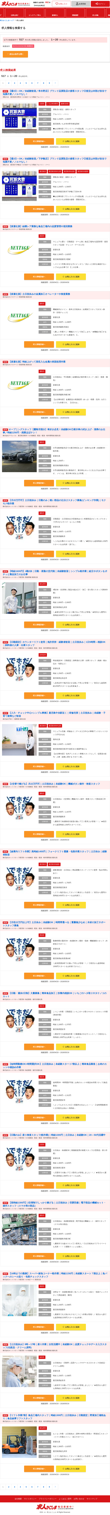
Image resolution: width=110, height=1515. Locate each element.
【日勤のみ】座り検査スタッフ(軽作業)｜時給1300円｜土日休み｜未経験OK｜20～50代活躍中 (57, 1135)
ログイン (100, 4)
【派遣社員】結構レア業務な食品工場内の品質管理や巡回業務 (40, 226)
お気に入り (61, 4)
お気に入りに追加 (71, 141)
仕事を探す (14, 15)
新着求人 (55, 15)
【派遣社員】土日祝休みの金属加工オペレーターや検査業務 (39, 294)
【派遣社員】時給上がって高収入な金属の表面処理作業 (37, 361)
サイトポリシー (30, 1499)
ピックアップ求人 (35, 15)
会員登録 (81, 4)
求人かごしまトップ (7, 20)
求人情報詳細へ (39, 141)
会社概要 (18, 1499)
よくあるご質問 (65, 1499)
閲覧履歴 (75, 15)
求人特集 (95, 15)
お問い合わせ (79, 1499)
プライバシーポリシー (48, 1499)
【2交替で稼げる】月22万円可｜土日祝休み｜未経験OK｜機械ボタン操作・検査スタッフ (54, 783)
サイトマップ (92, 1499)
